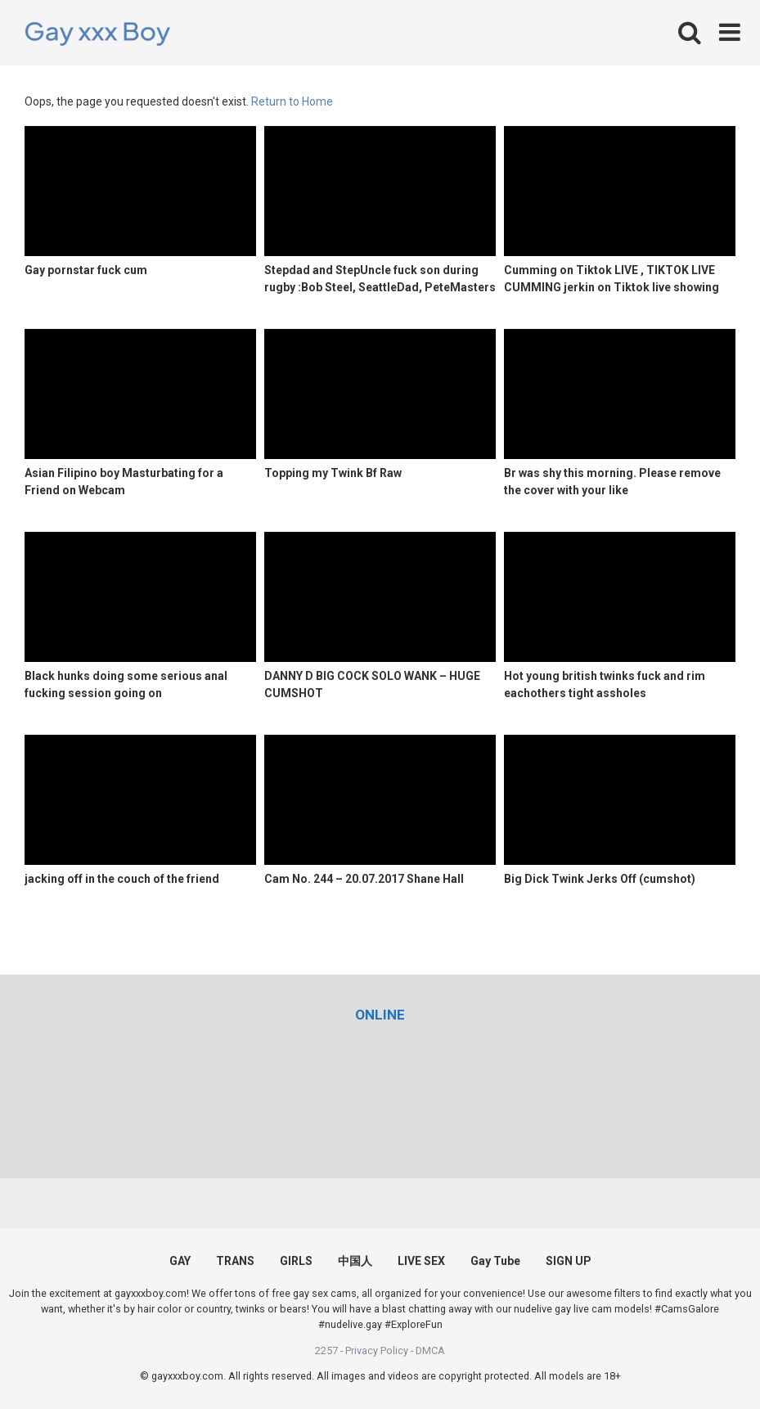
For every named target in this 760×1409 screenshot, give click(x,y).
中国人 (355, 1260)
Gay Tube (495, 1260)
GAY (180, 1260)
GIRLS (296, 1260)
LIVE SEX (421, 1260)
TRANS (235, 1260)
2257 (326, 1350)
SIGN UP (568, 1260)
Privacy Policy (376, 1350)
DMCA (430, 1350)
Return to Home (292, 101)
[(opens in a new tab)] (380, 1014)
